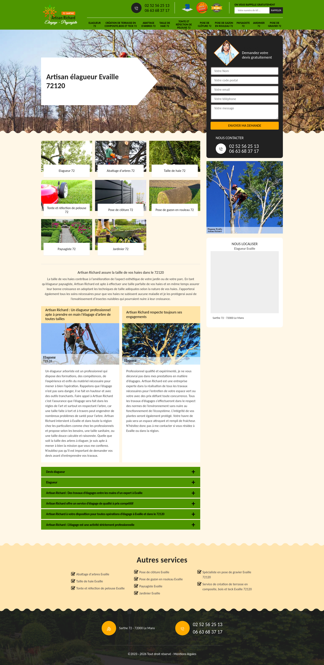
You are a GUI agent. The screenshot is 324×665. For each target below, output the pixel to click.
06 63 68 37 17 (157, 10)
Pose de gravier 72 (274, 24)
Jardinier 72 (259, 24)
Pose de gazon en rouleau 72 (224, 24)
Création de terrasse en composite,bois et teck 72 (121, 24)
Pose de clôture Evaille (154, 572)
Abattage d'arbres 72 (148, 24)
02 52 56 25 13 (157, 5)
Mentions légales (185, 654)
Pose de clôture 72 (204, 24)
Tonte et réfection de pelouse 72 (184, 24)
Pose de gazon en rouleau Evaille (161, 579)
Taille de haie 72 (164, 24)
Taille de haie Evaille (89, 581)
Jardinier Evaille (149, 593)
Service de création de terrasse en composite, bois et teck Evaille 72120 (227, 586)
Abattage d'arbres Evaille (92, 574)
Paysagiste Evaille (150, 586)
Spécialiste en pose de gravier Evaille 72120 (226, 574)
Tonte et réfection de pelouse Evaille (100, 588)
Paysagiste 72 (243, 24)
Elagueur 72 (95, 24)
